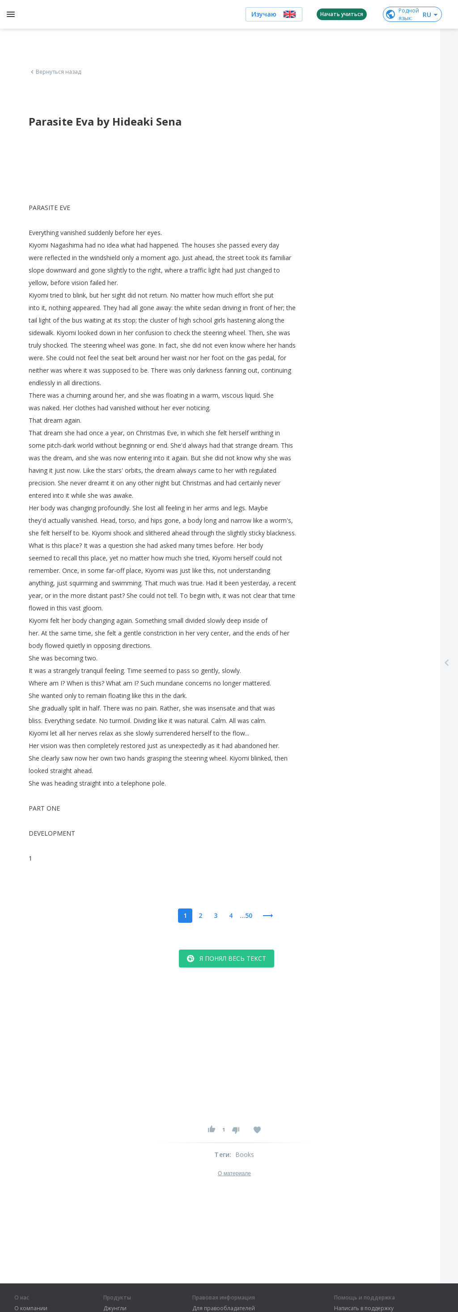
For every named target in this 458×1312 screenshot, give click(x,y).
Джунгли (115, 1308)
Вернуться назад (55, 72)
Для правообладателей (223, 1308)
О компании (30, 1308)
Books (244, 1154)
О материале (234, 1173)
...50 (246, 915)
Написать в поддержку (364, 1308)
